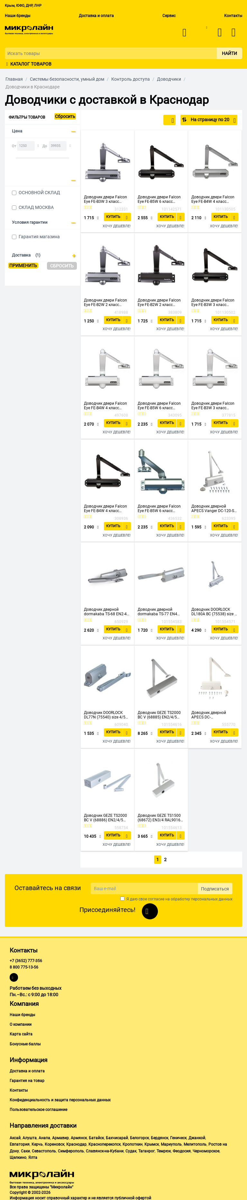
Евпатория (20, 1143)
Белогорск (139, 1136)
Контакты (233, 16)
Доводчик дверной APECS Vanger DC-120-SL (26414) (213, 508)
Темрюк (164, 1150)
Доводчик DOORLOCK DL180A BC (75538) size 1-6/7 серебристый (214, 611)
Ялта (32, 1156)
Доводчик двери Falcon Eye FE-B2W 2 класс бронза (159, 302)
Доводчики (169, 79)
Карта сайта (21, 1033)
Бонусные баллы (25, 1043)
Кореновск (54, 1143)
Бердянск (159, 1136)
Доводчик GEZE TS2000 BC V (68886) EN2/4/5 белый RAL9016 (105, 817)
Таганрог (146, 1150)
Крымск (151, 1143)
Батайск (96, 1136)
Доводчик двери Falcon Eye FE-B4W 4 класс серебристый (212, 199)
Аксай (15, 1136)
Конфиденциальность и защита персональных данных (60, 1098)
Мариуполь (171, 1143)
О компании (21, 1023)
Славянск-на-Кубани (105, 1150)
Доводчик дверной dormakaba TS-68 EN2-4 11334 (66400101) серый (106, 611)
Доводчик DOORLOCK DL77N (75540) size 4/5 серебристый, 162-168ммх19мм (104, 714)
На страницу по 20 (213, 120)
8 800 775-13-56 (24, 966)
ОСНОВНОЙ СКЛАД (39, 192)
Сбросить (65, 116)
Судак (130, 1150)
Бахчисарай (117, 1136)
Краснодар (76, 1143)
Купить (114, 216)
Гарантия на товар (27, 1079)
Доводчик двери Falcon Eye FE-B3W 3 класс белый (212, 405)
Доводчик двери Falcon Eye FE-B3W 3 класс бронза (212, 302)
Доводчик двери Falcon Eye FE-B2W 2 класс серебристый (105, 302)
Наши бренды (17, 16)
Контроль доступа (130, 79)
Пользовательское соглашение (38, 1108)
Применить (23, 265)
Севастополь (44, 1150)
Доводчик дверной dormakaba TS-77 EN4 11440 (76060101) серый (160, 611)
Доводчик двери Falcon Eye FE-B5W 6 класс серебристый (159, 508)
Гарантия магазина (39, 236)
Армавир (60, 1136)
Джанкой (196, 1136)
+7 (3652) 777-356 (26, 959)
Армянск (79, 1136)
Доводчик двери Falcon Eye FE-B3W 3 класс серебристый (105, 199)
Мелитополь (195, 1143)
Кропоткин (132, 1143)
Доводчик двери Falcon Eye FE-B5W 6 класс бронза (159, 199)
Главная (14, 79)
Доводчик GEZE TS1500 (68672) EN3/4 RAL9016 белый (159, 817)
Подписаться (215, 887)
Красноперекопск (104, 1143)
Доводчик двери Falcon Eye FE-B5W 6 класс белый (159, 405)
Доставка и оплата (96, 16)
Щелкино (18, 1156)
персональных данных (212, 898)
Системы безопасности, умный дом (67, 79)
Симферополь (71, 1150)
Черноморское (206, 1150)
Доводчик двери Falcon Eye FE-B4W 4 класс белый (105, 405)
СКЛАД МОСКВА (36, 207)
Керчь (37, 1143)
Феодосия (182, 1150)
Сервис (169, 16)
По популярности (153, 120)
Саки (25, 1150)
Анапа (44, 1136)
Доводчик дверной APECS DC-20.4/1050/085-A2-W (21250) (209, 714)
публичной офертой (132, 1197)
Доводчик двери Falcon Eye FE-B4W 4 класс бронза (105, 508)
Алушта (30, 1136)
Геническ (178, 1136)
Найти (229, 53)
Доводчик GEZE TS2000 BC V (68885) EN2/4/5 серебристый (159, 714)
